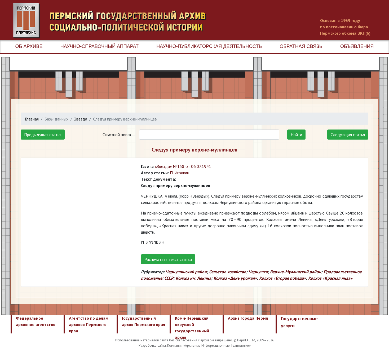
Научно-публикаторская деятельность (209, 46)
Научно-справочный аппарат (99, 46)
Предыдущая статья (42, 134)
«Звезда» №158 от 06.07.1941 (183, 166)
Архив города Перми (248, 318)
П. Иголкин (179, 172)
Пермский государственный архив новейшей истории (112, 20)
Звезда (80, 119)
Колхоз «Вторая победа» (282, 278)
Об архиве (29, 46)
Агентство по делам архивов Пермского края (88, 324)
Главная (32, 119)
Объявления (357, 46)
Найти (296, 134)
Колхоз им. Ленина (193, 278)
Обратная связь (301, 46)
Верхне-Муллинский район (295, 271)
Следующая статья (348, 134)
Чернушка (258, 271)
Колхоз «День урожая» (235, 278)
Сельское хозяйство (227, 271)
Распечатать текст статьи (168, 259)
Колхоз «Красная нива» (330, 278)
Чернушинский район (186, 271)
